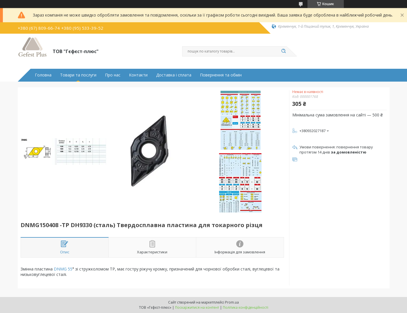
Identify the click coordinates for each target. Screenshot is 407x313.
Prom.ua (232, 302)
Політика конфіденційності (245, 307)
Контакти (138, 75)
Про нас (112, 75)
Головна (43, 75)
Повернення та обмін (221, 75)
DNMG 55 (63, 269)
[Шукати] (283, 51)
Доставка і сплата (173, 75)
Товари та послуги (78, 75)
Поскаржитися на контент (197, 307)
